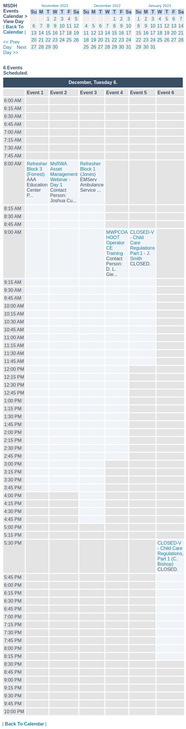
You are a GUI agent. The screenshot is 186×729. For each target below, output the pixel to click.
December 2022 (107, 6)
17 (62, 32)
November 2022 (55, 6)
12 (76, 25)
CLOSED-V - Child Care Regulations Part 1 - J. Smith (142, 245)
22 (48, 39)
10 (62, 25)
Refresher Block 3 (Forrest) (37, 169)
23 (55, 39)
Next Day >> (14, 50)
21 (41, 39)
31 (128, 46)
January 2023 (159, 6)
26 (76, 39)
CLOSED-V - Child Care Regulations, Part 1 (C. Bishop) (170, 554)
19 (76, 32)
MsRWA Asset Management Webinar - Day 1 (64, 174)
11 (69, 25)
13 (34, 32)
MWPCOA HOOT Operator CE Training (117, 243)
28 (41, 46)
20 (34, 39)
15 (48, 32)
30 (55, 46)
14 (41, 32)
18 (69, 32)
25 (69, 39)
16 (55, 32)
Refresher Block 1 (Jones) (90, 169)
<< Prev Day (11, 45)
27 (34, 46)
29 (48, 46)
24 (62, 39)
